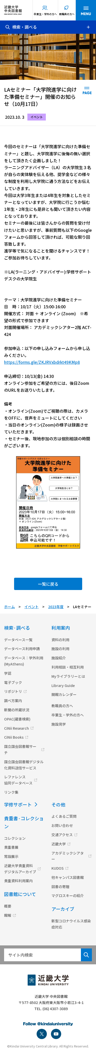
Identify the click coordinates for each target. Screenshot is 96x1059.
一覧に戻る (48, 584)
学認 (7, 673)
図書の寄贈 (60, 886)
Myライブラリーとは (68, 676)
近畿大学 (58, 843)
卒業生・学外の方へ (45, 14)
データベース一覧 (18, 639)
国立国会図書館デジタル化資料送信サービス (24, 764)
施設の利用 (60, 648)
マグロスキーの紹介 (67, 895)
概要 (7, 906)
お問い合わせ (62, 825)
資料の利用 (60, 639)
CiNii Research (16, 728)
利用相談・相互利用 (67, 667)
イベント (31, 606)
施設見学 (58, 724)
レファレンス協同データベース (18, 779)
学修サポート (18, 804)
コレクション (15, 838)
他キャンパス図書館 (67, 877)
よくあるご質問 (64, 816)
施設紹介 (58, 657)
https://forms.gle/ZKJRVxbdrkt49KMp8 (42, 362)
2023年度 (55, 606)
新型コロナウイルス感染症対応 (71, 924)
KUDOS (57, 868)
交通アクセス (62, 834)
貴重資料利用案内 (18, 880)
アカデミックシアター (67, 856)
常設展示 (11, 856)
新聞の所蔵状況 (16, 709)
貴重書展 (11, 847)
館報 (7, 915)
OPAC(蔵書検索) (17, 719)
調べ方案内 (13, 700)
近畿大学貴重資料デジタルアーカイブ (20, 868)
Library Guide (63, 685)
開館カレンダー (64, 694)
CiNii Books (14, 737)
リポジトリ (13, 691)
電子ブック (13, 682)
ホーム (9, 606)
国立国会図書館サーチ (20, 749)
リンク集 (11, 792)
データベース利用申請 (22, 648)
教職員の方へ (66, 14)
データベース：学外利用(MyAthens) (23, 661)
